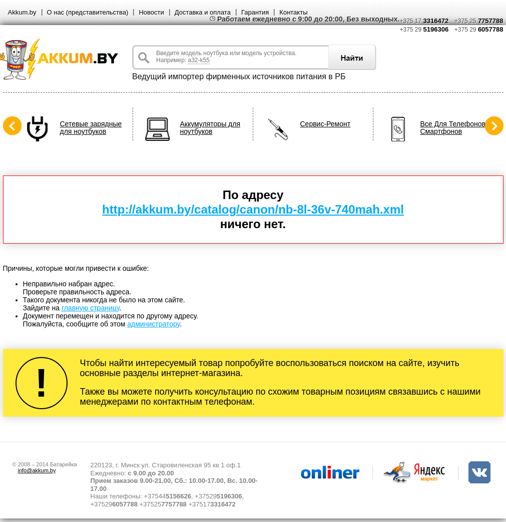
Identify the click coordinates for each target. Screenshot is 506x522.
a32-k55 (198, 60)
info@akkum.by (37, 470)
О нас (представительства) (88, 12)
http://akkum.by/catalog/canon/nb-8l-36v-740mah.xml (253, 209)
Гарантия (255, 12)
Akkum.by (22, 12)
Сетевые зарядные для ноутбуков (91, 127)
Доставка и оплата (203, 12)
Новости (151, 12)
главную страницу (90, 308)
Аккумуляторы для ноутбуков (210, 127)
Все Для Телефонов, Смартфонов (453, 127)
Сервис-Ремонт (325, 124)
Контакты (293, 12)
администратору (153, 324)
